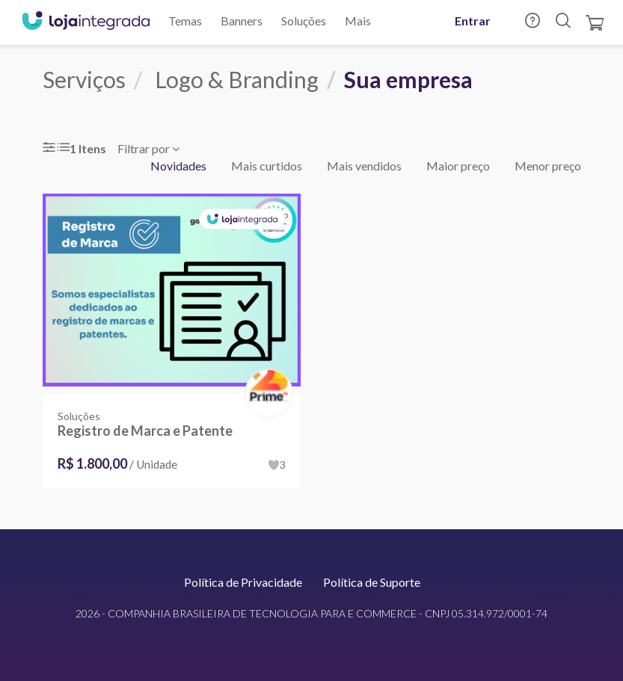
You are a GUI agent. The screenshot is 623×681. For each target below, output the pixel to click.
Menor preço (548, 165)
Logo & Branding (237, 79)
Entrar (473, 20)
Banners (242, 20)
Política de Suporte (371, 582)
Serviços (84, 79)
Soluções (303, 20)
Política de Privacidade (243, 582)
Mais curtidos (266, 165)
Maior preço (458, 165)
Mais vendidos (364, 165)
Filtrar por (148, 148)
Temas (185, 20)
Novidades (178, 165)
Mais (358, 20)
